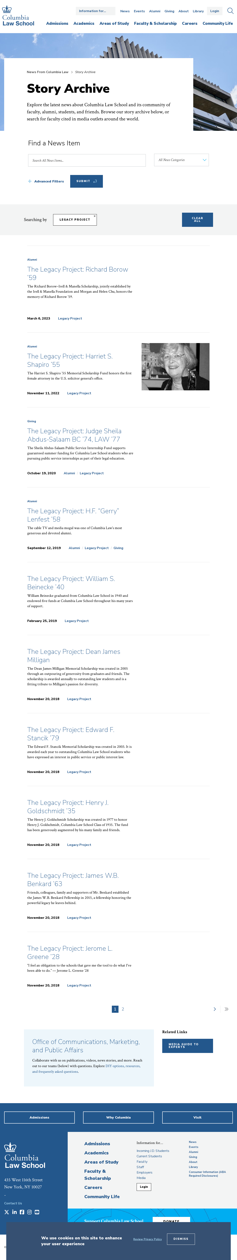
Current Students (149, 1156)
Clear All (197, 219)
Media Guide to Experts (184, 1046)
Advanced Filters (49, 181)
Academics (96, 1153)
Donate (171, 1221)
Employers (144, 1172)
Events (139, 11)
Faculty (142, 1161)
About (183, 11)
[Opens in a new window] (6, 1212)
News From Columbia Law (48, 72)
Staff (140, 1167)
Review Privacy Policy (147, 1239)
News (125, 11)
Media (141, 1178)
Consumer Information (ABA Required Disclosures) (207, 1174)
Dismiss (180, 1239)
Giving (169, 11)
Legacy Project (70, 318)
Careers (93, 1187)
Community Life (102, 1197)
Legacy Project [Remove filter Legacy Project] (75, 220)
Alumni (154, 11)
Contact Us (13, 1203)
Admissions (97, 1144)
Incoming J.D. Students (153, 1151)
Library (198, 11)
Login (214, 11)
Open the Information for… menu (95, 11)
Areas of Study (101, 1162)
